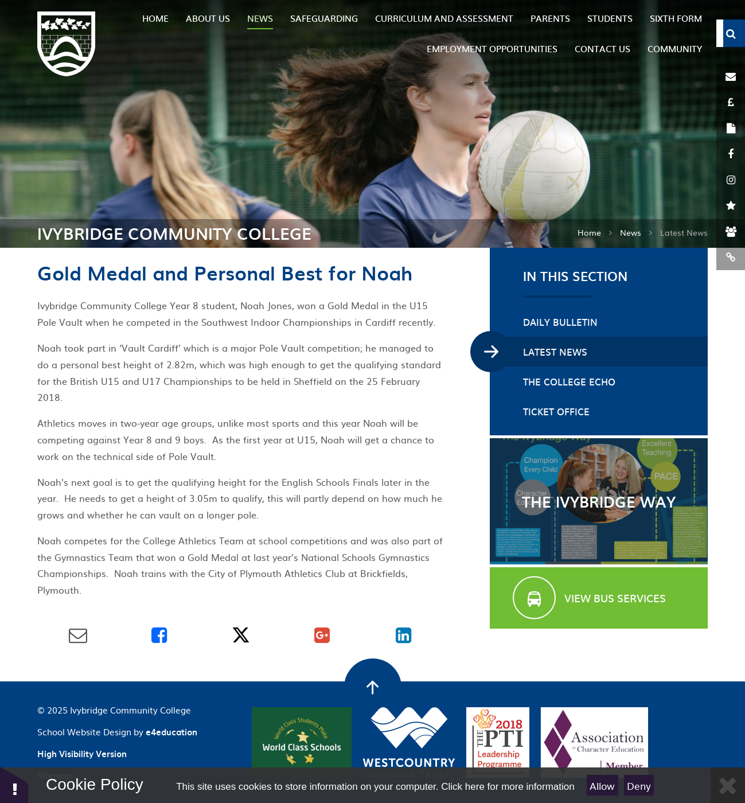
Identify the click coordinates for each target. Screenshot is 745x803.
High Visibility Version (82, 753)
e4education (171, 732)
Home (589, 232)
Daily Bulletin (560, 322)
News (630, 232)
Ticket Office (556, 411)
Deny (639, 785)
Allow (602, 785)
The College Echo (569, 381)
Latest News (555, 351)
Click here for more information (507, 786)
